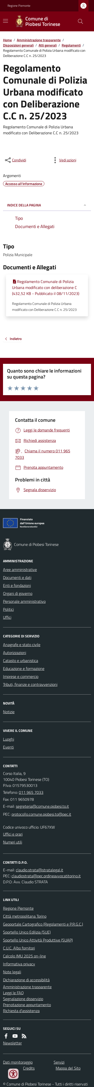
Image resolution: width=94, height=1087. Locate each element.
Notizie (9, 712)
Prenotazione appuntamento (27, 1005)
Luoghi (8, 739)
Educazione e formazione (23, 668)
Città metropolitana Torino (24, 916)
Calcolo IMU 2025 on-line (24, 956)
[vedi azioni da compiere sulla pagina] (63, 160)
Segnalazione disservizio (23, 999)
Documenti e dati (17, 577)
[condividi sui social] (15, 160)
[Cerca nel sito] (78, 21)
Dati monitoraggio (18, 1062)
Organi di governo (17, 593)
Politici (8, 609)
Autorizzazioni (14, 653)
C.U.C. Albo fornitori (19, 948)
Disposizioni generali (18, 45)
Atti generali (48, 45)
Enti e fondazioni (17, 585)
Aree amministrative (20, 569)
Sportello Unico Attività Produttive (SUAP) (38, 940)
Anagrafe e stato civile (21, 645)
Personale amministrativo (24, 601)
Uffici (7, 617)
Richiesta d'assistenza (21, 1011)
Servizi (59, 1062)
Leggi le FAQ (13, 993)
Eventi (8, 747)
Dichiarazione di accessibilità (26, 980)
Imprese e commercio (20, 676)
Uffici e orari (13, 834)
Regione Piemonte (19, 5)
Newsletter (12, 1043)
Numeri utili (12, 842)
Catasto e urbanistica (20, 660)
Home (7, 40)
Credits (29, 1068)
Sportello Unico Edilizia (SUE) (27, 932)
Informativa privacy (19, 964)
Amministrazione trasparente (39, 40)
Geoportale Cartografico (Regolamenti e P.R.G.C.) (43, 924)
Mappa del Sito (68, 1068)
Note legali (12, 972)
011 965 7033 (31, 792)
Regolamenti (71, 45)
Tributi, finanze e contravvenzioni (30, 684)
